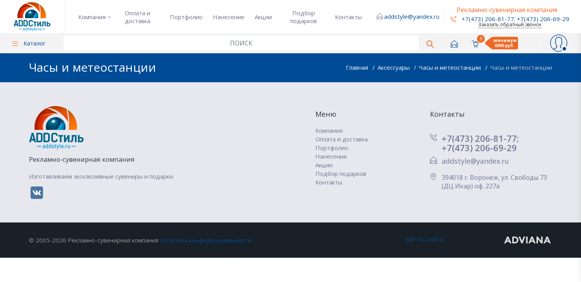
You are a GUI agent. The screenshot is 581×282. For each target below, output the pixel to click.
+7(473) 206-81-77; (480, 138)
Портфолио (186, 17)
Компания (92, 17)
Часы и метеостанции (450, 67)
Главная (358, 67)
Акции (263, 17)
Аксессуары (394, 67)
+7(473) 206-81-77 (482, 19)
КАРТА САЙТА (424, 239)
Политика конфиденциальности (205, 240)
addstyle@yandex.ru (411, 16)
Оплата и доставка (137, 17)
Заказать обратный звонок (509, 24)
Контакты (348, 17)
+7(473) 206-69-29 (543, 19)
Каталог (28, 43)
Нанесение (229, 17)
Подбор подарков (303, 17)
